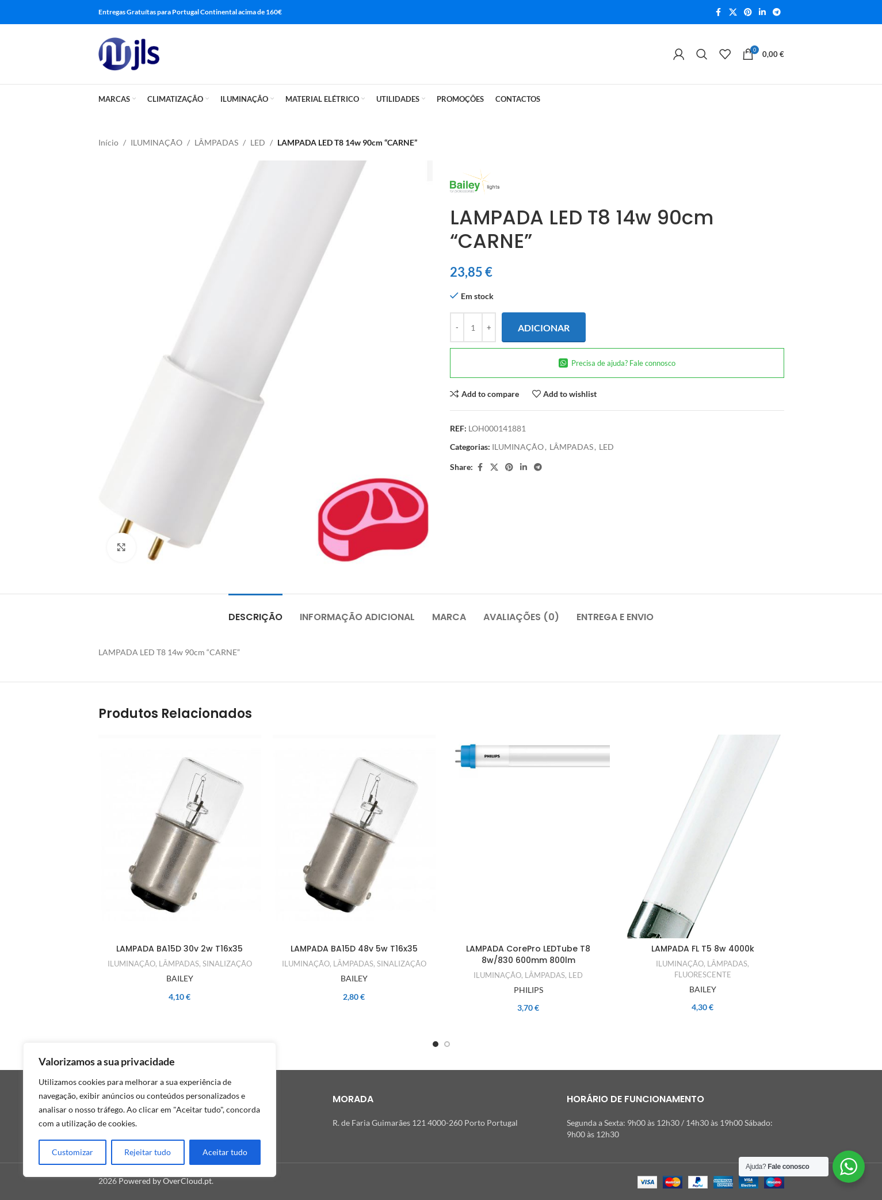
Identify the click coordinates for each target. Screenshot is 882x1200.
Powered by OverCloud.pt (165, 1181)
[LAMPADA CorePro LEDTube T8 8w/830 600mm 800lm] (528, 836)
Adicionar (544, 327)
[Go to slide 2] (447, 1044)
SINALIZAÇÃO (227, 963)
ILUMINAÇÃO (156, 142)
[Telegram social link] (776, 12)
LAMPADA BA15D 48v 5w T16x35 (354, 948)
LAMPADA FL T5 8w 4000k (702, 948)
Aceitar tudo (225, 1152)
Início (108, 142)
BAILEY (179, 978)
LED (257, 142)
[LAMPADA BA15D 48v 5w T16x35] (354, 836)
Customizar (72, 1152)
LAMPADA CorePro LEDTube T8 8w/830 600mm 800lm (528, 954)
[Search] (701, 54)
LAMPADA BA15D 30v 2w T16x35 (179, 948)
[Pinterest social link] (747, 12)
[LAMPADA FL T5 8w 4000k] (702, 836)
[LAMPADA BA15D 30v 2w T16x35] (179, 836)
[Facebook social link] (719, 12)
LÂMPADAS (216, 142)
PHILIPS (528, 990)
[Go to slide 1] (435, 1044)
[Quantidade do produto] (473, 328)
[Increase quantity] (489, 328)
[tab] (255, 611)
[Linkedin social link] (762, 12)
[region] (149, 1109)
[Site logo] (129, 54)
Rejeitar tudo (147, 1152)
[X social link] (733, 12)
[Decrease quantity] (457, 328)
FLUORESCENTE (702, 974)
